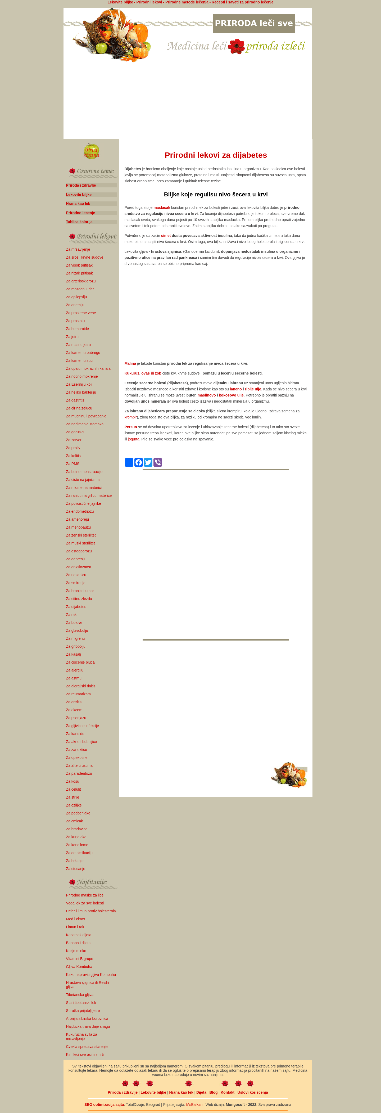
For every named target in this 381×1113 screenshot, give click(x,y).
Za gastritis (75, 400)
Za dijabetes (76, 607)
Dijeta (201, 1092)
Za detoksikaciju (79, 853)
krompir (130, 417)
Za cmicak (74, 821)
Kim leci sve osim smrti (85, 1054)
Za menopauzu (78, 527)
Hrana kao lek (78, 203)
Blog (213, 1092)
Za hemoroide (77, 329)
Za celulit (73, 789)
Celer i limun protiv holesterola (91, 911)
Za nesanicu (76, 575)
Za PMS (73, 464)
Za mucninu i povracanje (86, 416)
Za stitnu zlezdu (79, 599)
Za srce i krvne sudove (84, 257)
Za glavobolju (77, 630)
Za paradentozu (79, 773)
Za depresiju (76, 559)
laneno (236, 389)
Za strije (72, 797)
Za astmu (73, 678)
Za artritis (73, 702)
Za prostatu (75, 321)
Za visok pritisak (79, 265)
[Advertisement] (187, 101)
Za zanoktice (76, 749)
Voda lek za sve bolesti (85, 903)
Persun (130, 427)
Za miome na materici (84, 487)
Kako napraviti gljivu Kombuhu (91, 974)
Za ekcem (74, 710)
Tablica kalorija (79, 222)
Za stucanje (75, 869)
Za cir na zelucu (79, 408)
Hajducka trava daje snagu (88, 1026)
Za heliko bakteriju (81, 392)
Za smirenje (75, 583)
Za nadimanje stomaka (85, 424)
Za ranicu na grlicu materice (89, 495)
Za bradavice (77, 829)
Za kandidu (75, 734)
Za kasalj (73, 654)
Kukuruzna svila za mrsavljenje (81, 1036)
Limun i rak (75, 927)
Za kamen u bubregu (83, 352)
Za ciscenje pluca (80, 662)
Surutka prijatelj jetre (83, 1010)
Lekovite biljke (79, 194)
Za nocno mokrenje (82, 376)
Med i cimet (75, 919)
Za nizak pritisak (79, 273)
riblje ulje (253, 389)
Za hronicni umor (80, 591)
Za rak (71, 614)
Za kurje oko (76, 837)
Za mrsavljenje (78, 249)
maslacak (161, 207)
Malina (130, 363)
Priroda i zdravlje (81, 185)
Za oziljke (74, 805)
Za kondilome (77, 845)
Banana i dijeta (78, 943)
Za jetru (72, 337)
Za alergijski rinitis (81, 686)
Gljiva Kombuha (79, 967)
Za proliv (73, 448)
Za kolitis (73, 456)
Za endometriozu (80, 511)
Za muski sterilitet (80, 543)
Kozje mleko (76, 951)
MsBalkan (194, 1104)
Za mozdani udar (80, 289)
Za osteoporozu (79, 551)
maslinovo (207, 395)
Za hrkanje (75, 861)
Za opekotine (77, 757)
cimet (166, 235)
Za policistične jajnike (83, 503)
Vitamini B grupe (79, 959)
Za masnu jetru (78, 345)
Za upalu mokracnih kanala (88, 368)
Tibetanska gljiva (80, 995)
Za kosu (72, 781)
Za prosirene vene (81, 313)
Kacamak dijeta (79, 935)
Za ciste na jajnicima (83, 479)
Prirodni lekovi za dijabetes (216, 155)
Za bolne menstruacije (84, 472)
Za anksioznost (78, 567)
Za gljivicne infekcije (82, 726)
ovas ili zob (151, 373)
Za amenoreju (77, 519)
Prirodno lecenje (80, 213)
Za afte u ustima (79, 765)
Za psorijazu (76, 718)
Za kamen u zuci (79, 360)
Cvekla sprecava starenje (87, 1046)
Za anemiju (75, 305)
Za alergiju (74, 670)
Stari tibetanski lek (81, 1003)
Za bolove (74, 622)
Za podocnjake (78, 813)
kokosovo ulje (231, 395)
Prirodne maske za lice (85, 895)
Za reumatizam (78, 694)
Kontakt (227, 1092)
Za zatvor (73, 440)
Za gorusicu (75, 432)
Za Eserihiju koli (79, 384)
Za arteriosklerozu (81, 281)
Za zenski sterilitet (81, 535)
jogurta (133, 439)
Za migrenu (75, 638)
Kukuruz (131, 373)
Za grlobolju (75, 646)
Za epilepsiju (76, 297)
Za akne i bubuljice (81, 742)
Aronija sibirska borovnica (87, 1018)
